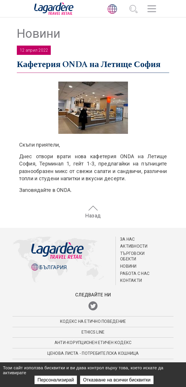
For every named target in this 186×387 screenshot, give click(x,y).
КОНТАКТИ (131, 280)
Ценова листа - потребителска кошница (93, 353)
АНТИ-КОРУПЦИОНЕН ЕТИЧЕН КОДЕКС (93, 342)
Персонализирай (55, 379)
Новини (128, 266)
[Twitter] (93, 306)
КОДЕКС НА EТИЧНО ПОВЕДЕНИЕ (93, 321)
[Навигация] (151, 9)
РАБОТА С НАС (134, 273)
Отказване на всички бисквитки (117, 379)
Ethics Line (93, 332)
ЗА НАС (127, 239)
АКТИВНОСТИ (134, 246)
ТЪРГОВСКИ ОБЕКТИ (132, 256)
